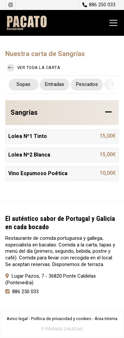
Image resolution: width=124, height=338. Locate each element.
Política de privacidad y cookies (61, 318)
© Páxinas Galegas (62, 329)
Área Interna (106, 318)
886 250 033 (25, 292)
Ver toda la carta (33, 68)
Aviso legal (17, 318)
